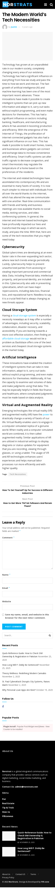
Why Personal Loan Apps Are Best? (19, 692)
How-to (6, 814)
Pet (4, 801)
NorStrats (13, 884)
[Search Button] (50, 638)
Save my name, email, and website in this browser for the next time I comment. (27, 619)
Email (6, 590)
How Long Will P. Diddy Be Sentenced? (20, 667)
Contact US (20, 877)
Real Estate (8, 806)
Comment (8, 540)
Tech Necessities (18, 474)
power (46, 414)
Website (6, 604)
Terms (33, 877)
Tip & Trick (8, 810)
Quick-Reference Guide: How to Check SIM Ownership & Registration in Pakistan (34, 838)
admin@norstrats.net (26, 789)
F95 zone (45, 884)
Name (6, 577)
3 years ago (27, 27)
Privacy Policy (8, 880)
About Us (6, 877)
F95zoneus (7, 818)
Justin (14, 27)
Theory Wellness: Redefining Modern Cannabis (24, 676)
